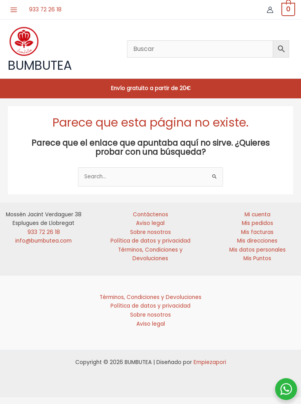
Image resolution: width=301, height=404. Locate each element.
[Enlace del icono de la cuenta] (268, 9)
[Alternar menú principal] (15, 9)
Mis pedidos (257, 230)
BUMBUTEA (40, 68)
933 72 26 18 (47, 9)
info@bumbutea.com (43, 247)
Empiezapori (210, 369)
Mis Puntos (257, 265)
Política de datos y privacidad (150, 247)
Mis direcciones (257, 247)
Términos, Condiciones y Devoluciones (150, 304)
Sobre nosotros (150, 238)
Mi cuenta (257, 221)
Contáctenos (150, 221)
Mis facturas (257, 238)
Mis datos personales (257, 256)
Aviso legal (150, 230)
